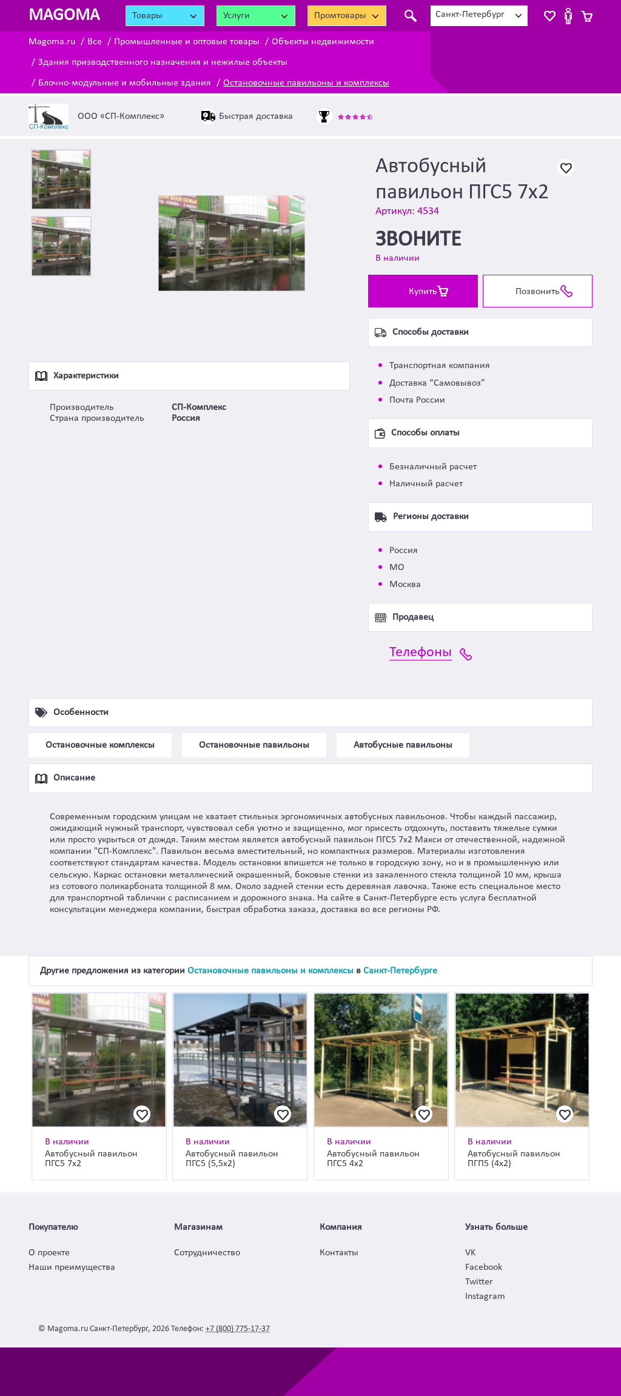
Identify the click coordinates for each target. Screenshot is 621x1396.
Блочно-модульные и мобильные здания (124, 83)
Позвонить (537, 292)
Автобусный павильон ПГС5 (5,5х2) (232, 1159)
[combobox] (479, 15)
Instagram (485, 1296)
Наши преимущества (72, 1267)
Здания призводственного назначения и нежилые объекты (162, 62)
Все (94, 42)
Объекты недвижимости (323, 42)
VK (470, 1253)
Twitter (479, 1282)
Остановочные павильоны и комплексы (306, 83)
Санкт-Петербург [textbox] (470, 14)
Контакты (339, 1253)
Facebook (483, 1267)
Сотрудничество (207, 1253)
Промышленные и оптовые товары (187, 42)
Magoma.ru (52, 42)
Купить (423, 292)
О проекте (49, 1253)
